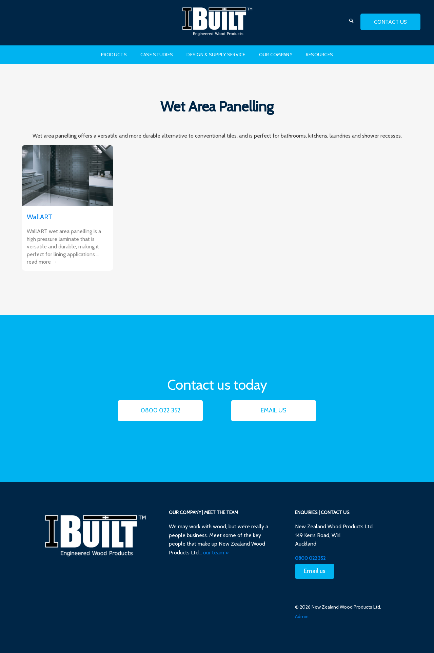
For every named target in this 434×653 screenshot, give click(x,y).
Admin (302, 616)
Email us (274, 410)
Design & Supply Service (215, 55)
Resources (319, 55)
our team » (216, 552)
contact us (390, 22)
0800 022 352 (160, 410)
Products (114, 55)
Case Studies (156, 55)
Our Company (275, 55)
